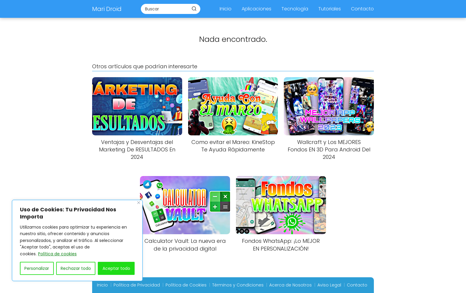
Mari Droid (107, 9)
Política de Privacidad (137, 285)
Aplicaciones (256, 8)
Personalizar (36, 268)
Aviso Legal (329, 285)
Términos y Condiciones (238, 285)
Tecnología (294, 8)
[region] (77, 240)
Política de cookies (57, 254)
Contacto (362, 8)
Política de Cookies (186, 285)
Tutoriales (329, 8)
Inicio (226, 8)
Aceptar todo (116, 268)
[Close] (138, 202)
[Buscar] (194, 8)
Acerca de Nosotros (290, 285)
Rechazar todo (76, 268)
